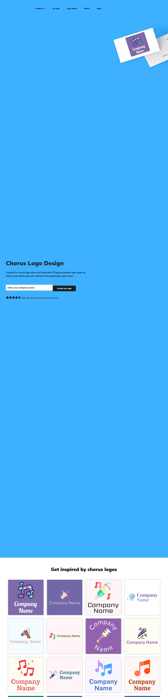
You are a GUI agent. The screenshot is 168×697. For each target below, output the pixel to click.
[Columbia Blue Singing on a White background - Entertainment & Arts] (142, 597)
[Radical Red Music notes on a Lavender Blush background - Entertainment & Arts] (64, 636)
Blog (98, 5)
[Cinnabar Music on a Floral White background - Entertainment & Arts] (26, 675)
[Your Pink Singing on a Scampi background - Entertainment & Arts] (64, 597)
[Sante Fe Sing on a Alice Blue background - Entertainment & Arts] (26, 636)
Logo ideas (70, 5)
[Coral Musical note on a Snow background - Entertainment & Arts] (142, 675)
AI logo (54, 5)
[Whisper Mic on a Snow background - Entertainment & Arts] (103, 597)
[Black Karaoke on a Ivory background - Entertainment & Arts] (142, 636)
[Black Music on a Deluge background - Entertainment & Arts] (26, 597)
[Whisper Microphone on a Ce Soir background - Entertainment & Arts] (103, 636)
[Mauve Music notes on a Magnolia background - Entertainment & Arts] (103, 675)
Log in (160, 5)
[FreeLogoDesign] (19, 5)
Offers (85, 5)
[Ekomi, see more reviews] (32, 297)
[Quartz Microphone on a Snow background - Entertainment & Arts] (64, 675)
